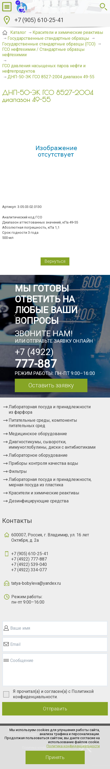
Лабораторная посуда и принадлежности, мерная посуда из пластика (50, 482)
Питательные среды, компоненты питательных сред (43, 423)
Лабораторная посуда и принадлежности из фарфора (50, 409)
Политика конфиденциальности (73, 746)
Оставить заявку (51, 385)
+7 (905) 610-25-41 (39, 20)
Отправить (55, 708)
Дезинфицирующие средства (39, 501)
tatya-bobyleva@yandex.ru (36, 583)
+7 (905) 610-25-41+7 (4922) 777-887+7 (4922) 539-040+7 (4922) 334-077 (29, 561)
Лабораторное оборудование (38, 455)
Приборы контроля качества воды (43, 463)
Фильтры (18, 471)
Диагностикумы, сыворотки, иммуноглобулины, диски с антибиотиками (52, 444)
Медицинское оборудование (38, 433)
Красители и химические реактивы (44, 492)
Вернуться (55, 261)
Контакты (17, 521)
